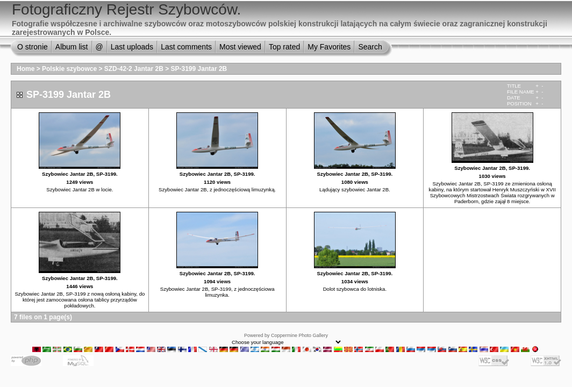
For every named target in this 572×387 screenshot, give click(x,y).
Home (25, 69)
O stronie (32, 46)
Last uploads (132, 46)
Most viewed (240, 46)
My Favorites (329, 46)
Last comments (186, 46)
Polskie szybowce (69, 69)
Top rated (284, 46)
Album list (71, 46)
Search (370, 46)
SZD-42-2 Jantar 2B (133, 69)
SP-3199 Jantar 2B (199, 69)
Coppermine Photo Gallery (299, 335)
